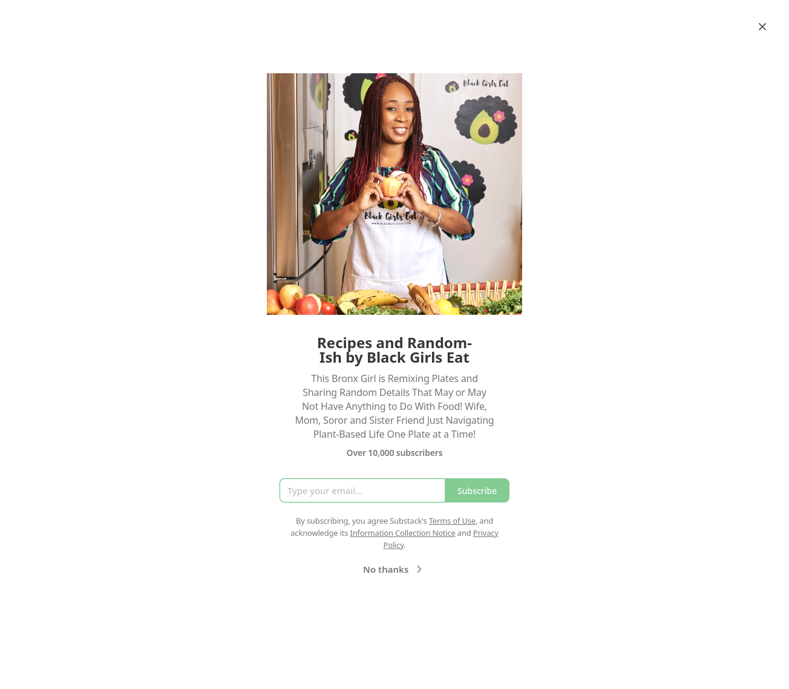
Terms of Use (452, 520)
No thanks (394, 569)
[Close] (762, 27)
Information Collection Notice (402, 532)
